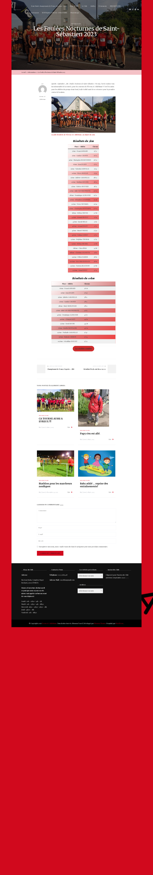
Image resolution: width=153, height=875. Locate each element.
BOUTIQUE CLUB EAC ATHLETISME (54, 13)
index (127, 578)
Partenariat (35, 13)
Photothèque (74, 13)
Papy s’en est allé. (90, 433)
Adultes (92, 6)
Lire (70, 427)
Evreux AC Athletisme (42, 92)
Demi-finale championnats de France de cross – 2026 (49, 6)
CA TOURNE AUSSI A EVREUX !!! (51, 420)
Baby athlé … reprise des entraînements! (94, 485)
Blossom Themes (100, 623)
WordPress (119, 623)
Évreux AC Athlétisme (49, 623)
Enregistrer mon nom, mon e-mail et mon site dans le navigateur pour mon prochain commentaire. (73, 547)
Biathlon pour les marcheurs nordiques (55, 485)
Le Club (84, 6)
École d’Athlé (74, 6)
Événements (103, 6)
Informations (76, 23)
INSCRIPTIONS (115, 6)
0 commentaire (86, 45)
